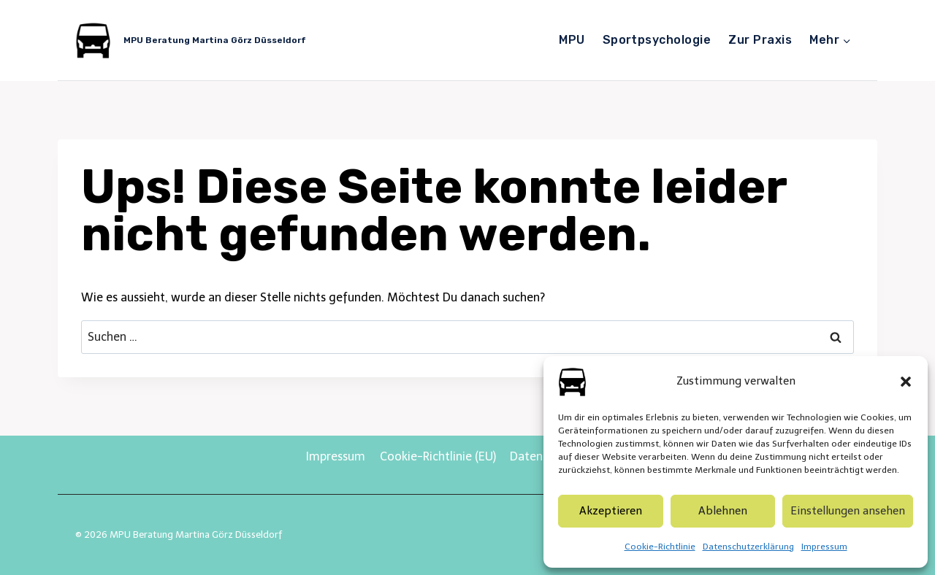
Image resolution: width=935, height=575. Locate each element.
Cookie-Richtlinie (660, 546)
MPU (571, 40)
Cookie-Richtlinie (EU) (438, 456)
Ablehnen (722, 510)
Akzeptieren (610, 510)
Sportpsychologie (657, 40)
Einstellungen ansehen (847, 510)
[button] (905, 381)
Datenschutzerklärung (748, 546)
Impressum (824, 546)
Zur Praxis (760, 40)
